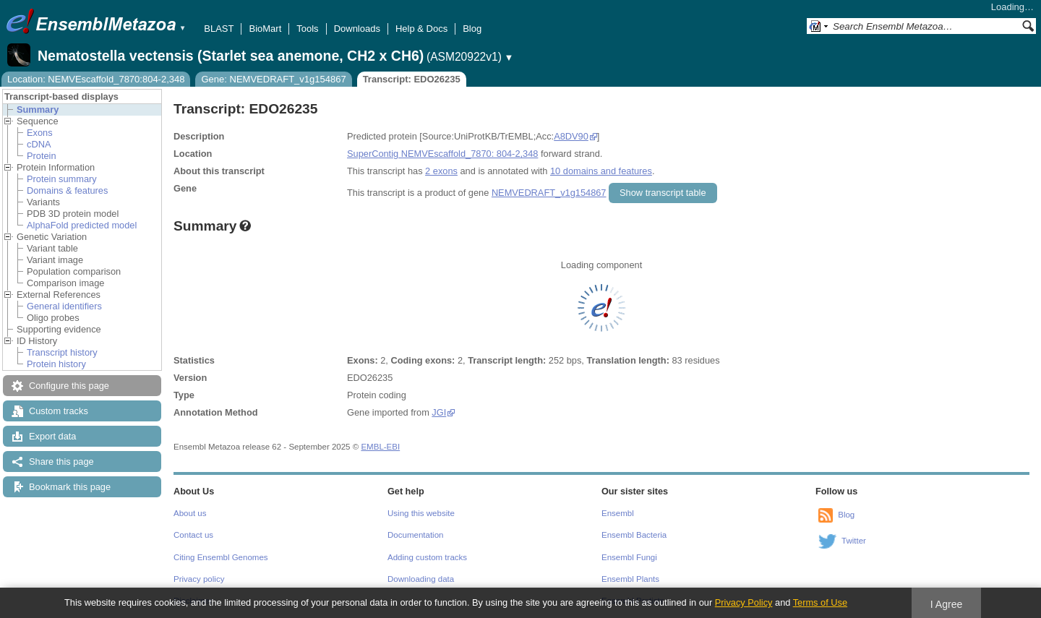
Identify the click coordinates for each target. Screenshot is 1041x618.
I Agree (946, 604)
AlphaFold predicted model (82, 225)
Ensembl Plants (630, 579)
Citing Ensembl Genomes (221, 557)
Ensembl (617, 513)
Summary (38, 109)
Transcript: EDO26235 (411, 79)
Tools (307, 28)
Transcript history (62, 352)
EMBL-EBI (380, 446)
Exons (40, 132)
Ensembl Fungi (629, 557)
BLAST (219, 28)
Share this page (61, 461)
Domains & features (67, 190)
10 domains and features (601, 171)
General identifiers (64, 306)
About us (190, 513)
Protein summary (62, 178)
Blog (472, 28)
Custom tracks (58, 410)
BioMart (265, 28)
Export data (52, 436)
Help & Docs (421, 28)
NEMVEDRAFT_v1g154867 (549, 192)
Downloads (357, 28)
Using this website (421, 513)
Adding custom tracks (427, 557)
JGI (439, 412)
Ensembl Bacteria (634, 535)
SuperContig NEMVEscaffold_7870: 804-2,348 (442, 153)
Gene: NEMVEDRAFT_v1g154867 (273, 79)
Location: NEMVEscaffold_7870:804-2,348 (95, 79)
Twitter (853, 540)
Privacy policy (199, 579)
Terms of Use (820, 602)
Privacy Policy (744, 602)
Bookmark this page (70, 486)
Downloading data (420, 579)
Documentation (415, 535)
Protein (41, 155)
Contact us (193, 535)
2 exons (441, 171)
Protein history (56, 364)
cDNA (39, 144)
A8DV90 (571, 136)
